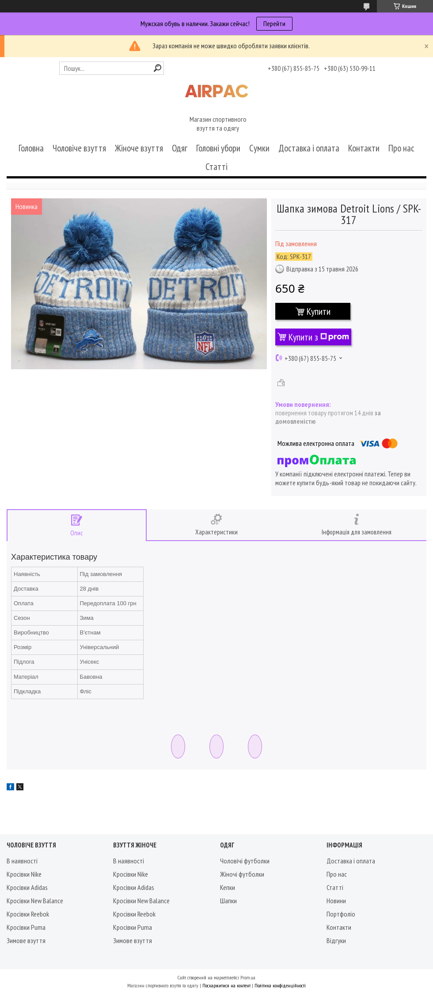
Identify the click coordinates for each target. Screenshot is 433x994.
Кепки (227, 887)
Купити (318, 311)
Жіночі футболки (242, 874)
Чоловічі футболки (245, 860)
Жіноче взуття (139, 148)
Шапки (228, 900)
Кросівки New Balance (35, 900)
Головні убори (218, 148)
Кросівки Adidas (27, 887)
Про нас (401, 148)
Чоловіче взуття (79, 148)
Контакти (364, 148)
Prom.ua (247, 977)
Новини (336, 900)
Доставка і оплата (308, 148)
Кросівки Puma (26, 927)
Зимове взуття (26, 940)
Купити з (319, 337)
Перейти (274, 23)
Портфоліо (341, 913)
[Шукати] (157, 68)
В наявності (22, 860)
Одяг (179, 148)
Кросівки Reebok (28, 913)
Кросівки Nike (24, 874)
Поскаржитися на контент (226, 985)
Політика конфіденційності (280, 985)
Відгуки (336, 940)
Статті (216, 167)
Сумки (259, 148)
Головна (31, 148)
